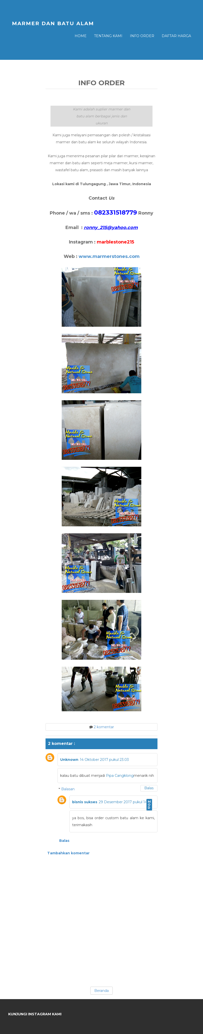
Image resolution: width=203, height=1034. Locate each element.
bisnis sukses (84, 802)
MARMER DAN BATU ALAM (53, 23)
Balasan (68, 789)
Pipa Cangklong (120, 775)
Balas (148, 788)
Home (81, 36)
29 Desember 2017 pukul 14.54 (125, 802)
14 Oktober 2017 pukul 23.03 (104, 759)
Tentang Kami (108, 36)
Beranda (101, 990)
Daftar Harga (176, 36)
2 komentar (104, 727)
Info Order (142, 36)
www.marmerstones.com (109, 256)
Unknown (69, 759)
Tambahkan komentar (68, 853)
